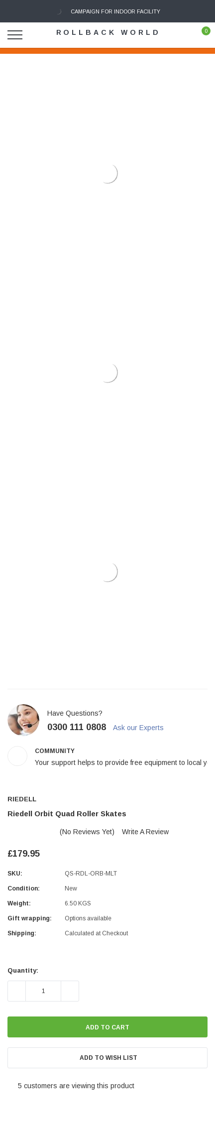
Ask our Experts (143, 728)
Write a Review (145, 832)
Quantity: (22, 970)
